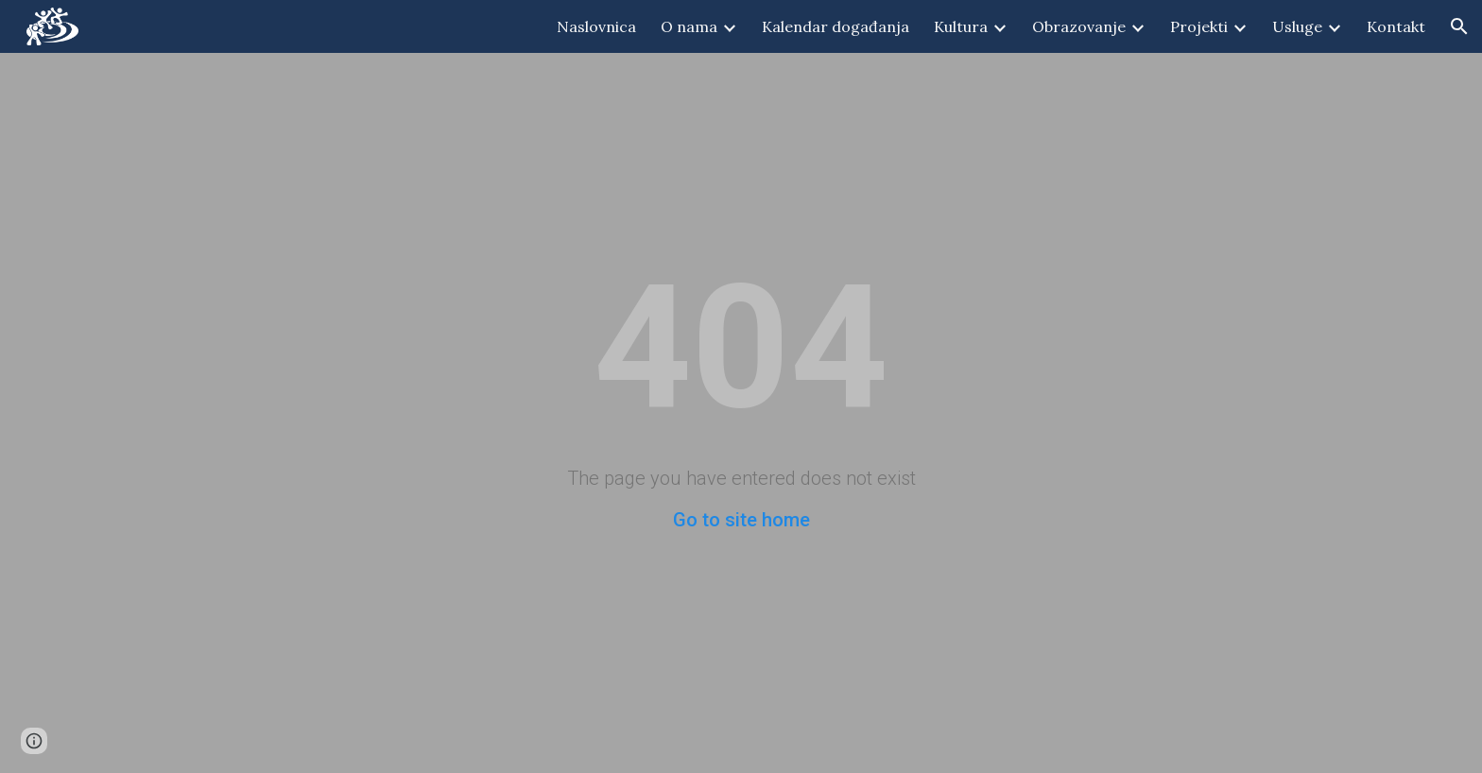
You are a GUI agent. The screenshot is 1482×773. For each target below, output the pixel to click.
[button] (1459, 26)
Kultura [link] (961, 26)
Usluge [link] (1297, 26)
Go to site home (741, 519)
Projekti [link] (1199, 26)
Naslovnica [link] (596, 26)
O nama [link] (689, 26)
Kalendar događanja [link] (835, 26)
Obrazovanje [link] (1079, 26)
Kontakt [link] (1396, 26)
